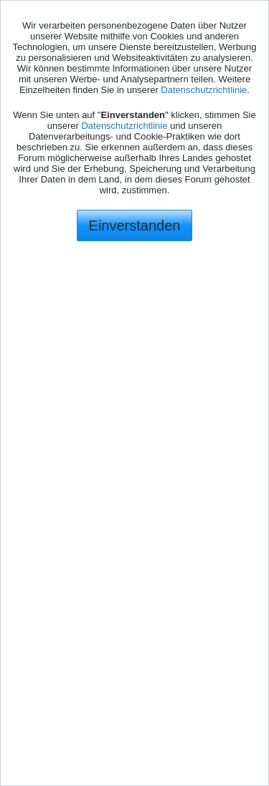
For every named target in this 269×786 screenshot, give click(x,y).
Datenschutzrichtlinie (204, 89)
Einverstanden (135, 225)
